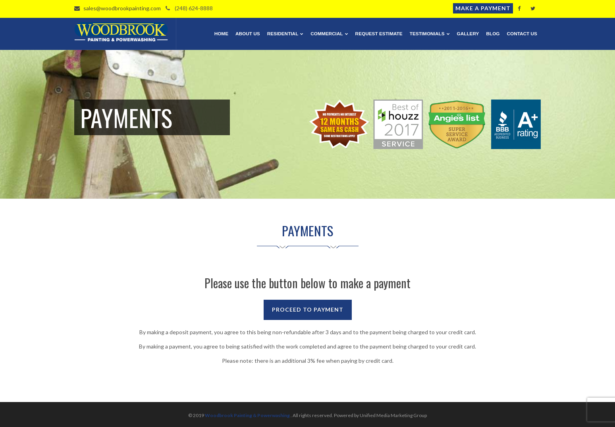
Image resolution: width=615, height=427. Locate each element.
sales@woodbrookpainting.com (117, 8)
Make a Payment (483, 8)
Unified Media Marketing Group (393, 415)
